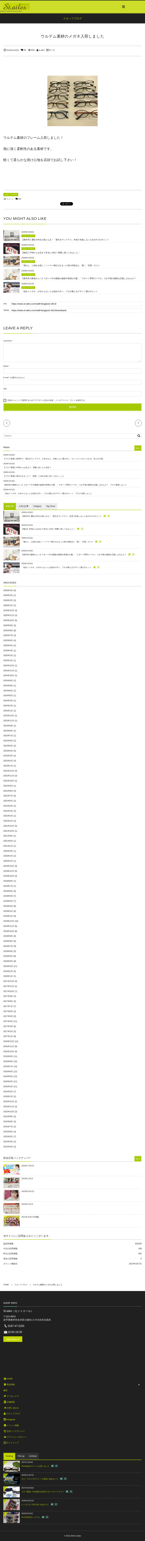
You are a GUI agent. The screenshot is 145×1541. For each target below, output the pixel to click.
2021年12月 (8, 826)
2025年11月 (8, 615)
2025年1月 (8, 660)
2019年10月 (8, 876)
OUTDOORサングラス (30, 1517)
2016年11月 (8, 1046)
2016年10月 (8, 1051)
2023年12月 (8, 715)
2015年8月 (8, 1121)
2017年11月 (8, 986)
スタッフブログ (10, 195)
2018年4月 (8, 961)
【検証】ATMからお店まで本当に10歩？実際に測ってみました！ (50, 252)
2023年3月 (8, 755)
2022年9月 (8, 786)
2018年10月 (8, 931)
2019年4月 (8, 901)
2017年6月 (8, 1011)
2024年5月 (8, 695)
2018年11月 (8, 926)
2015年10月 (8, 1111)
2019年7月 (8, 886)
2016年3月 (8, 1086)
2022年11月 (8, 776)
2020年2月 (8, 856)
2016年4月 (8, 1081)
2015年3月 (8, 1146)
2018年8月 (8, 941)
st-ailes (42, 50)
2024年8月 (8, 685)
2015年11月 (8, 1106)
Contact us (14, 1339)
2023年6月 (8, 741)
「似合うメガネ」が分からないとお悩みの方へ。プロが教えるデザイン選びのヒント (59, 291)
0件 (24, 50)
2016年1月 (8, 1096)
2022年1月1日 (27, 1204)
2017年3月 (8, 1026)
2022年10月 (8, 781)
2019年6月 (8, 891)
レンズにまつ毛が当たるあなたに (35, 1504)
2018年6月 (8, 951)
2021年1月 (8, 846)
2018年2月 (8, 971)
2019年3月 (8, 906)
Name (5, 366)
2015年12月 (8, 1101)
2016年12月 (8, 1041)
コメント (10, 199)
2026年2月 (8, 600)
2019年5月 (8, 896)
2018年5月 (8, 956)
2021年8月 (8, 836)
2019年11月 (8, 871)
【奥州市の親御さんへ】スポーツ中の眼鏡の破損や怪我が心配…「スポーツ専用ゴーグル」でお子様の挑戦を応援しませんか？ (78, 278)
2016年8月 (8, 1061)
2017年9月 (8, 996)
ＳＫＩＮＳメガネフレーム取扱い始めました (39, 1479)
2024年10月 (8, 675)
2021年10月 (8, 831)
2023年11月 (8, 720)
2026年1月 (8, 605)
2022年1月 (8, 821)
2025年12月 (8, 610)
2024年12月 (8, 665)
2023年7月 (8, 735)
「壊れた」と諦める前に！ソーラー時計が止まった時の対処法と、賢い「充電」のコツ (60, 265)
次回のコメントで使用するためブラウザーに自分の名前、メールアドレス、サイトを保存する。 (47, 400)
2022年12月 (8, 771)
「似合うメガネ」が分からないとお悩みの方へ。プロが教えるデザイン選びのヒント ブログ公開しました (47, 493)
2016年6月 (8, 1071)
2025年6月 (8, 640)
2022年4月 (8, 806)
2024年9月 (8, 680)
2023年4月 (8, 751)
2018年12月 (8, 921)
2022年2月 (8, 816)
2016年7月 (8, 1066)
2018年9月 (8, 936)
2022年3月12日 (27, 1191)
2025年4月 (8, 650)
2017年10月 (8, 991)
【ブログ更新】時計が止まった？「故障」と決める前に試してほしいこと (33, 476)
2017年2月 (8, 1031)
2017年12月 (8, 981)
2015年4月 (8, 1141)
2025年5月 (8, 645)
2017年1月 (8, 1036)
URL (5, 389)
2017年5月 (8, 1016)
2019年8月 (8, 881)
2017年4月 (8, 1021)
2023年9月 (8, 726)
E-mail (6, 377)
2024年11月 (8, 670)
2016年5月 (8, 1076)
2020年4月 (8, 851)
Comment (7, 341)
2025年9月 (8, 625)
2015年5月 (8, 1136)
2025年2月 (8, 655)
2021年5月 (8, 841)
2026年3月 (8, 595)
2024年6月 (8, 690)
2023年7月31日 (27, 1166)
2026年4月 (8, 590)
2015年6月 (8, 1131)
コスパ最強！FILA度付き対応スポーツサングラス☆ (42, 1492)
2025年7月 (8, 635)
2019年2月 (8, 911)
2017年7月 (8, 1006)
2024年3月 (8, 700)
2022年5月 (8, 801)
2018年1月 (8, 976)
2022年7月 (8, 796)
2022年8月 (8, 791)
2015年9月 (8, 1116)
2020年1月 (8, 861)
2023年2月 (8, 761)
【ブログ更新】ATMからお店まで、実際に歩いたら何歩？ (27, 467)
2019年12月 (8, 866)
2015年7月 (8, 1126)
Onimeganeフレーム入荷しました (35, 1466)
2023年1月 (8, 766)
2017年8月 (8, 1001)
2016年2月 (8, 1091)
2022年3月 (8, 811)
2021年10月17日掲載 (30, 1217)
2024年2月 (8, 705)
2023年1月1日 (27, 1178)
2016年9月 (8, 1056)
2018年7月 (8, 946)
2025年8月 (8, 630)
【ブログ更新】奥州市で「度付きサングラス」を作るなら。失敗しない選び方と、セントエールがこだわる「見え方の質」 (54, 459)
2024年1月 (8, 711)
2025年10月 (8, 620)
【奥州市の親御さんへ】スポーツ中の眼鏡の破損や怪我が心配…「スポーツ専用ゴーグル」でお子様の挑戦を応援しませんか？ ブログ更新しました (65, 485)
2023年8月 (8, 731)
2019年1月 (8, 916)
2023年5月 (8, 746)
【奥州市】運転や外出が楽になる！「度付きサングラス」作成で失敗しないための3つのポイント (65, 240)
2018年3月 (8, 966)
